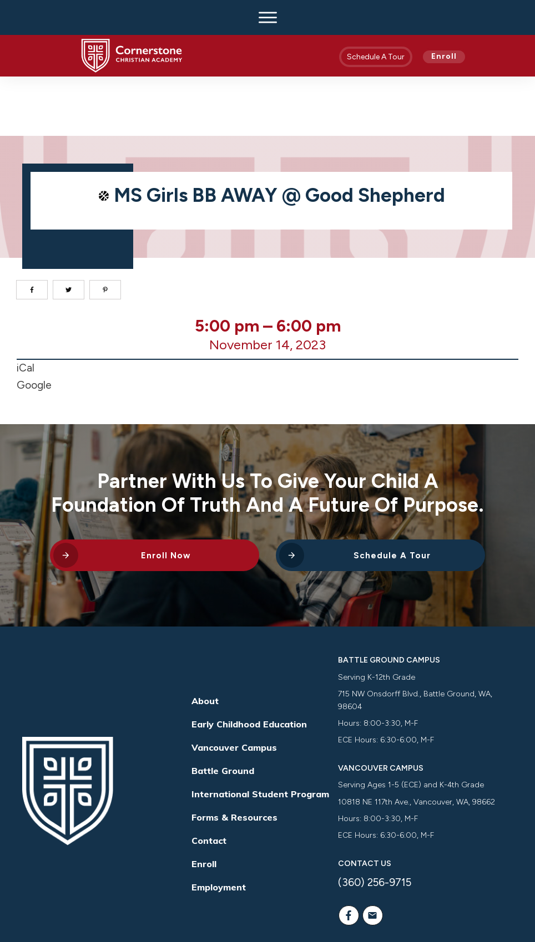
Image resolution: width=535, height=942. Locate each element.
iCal (25, 308)
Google (34, 325)
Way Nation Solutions (427, 910)
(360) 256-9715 (374, 823)
